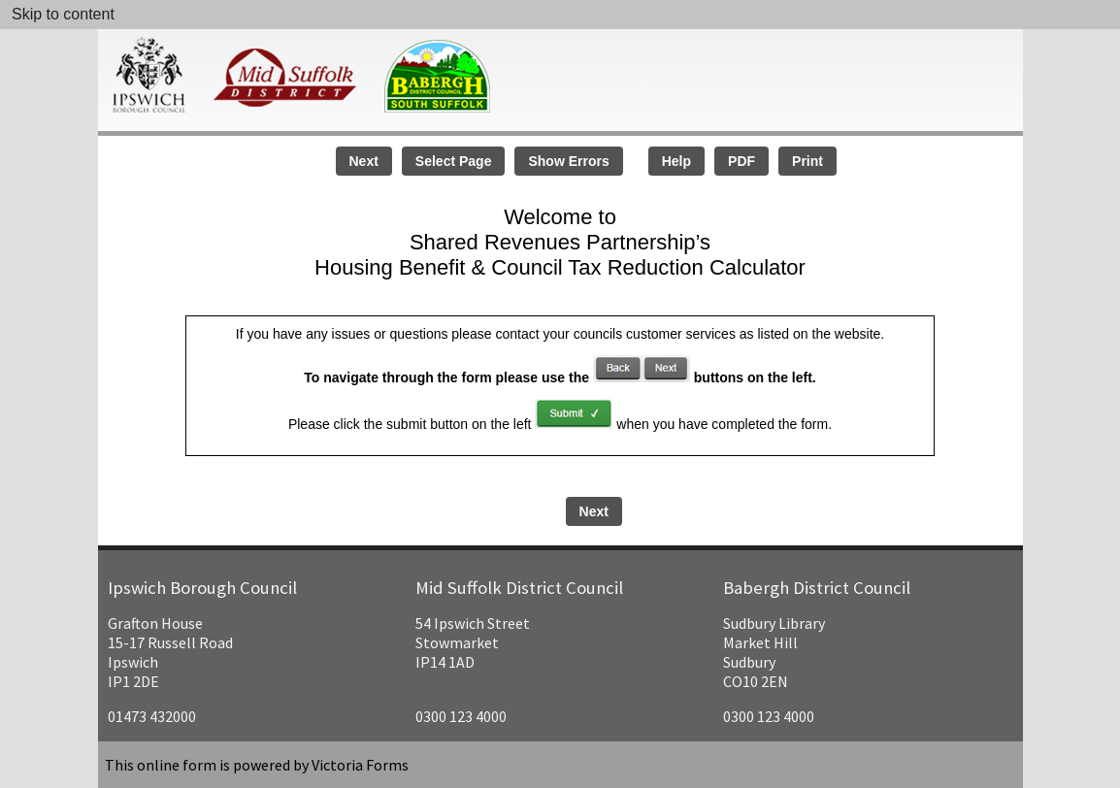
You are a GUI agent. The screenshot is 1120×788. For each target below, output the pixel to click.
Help (676, 161)
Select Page (453, 161)
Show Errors (568, 161)
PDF (741, 161)
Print (807, 161)
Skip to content (63, 14)
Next (364, 161)
